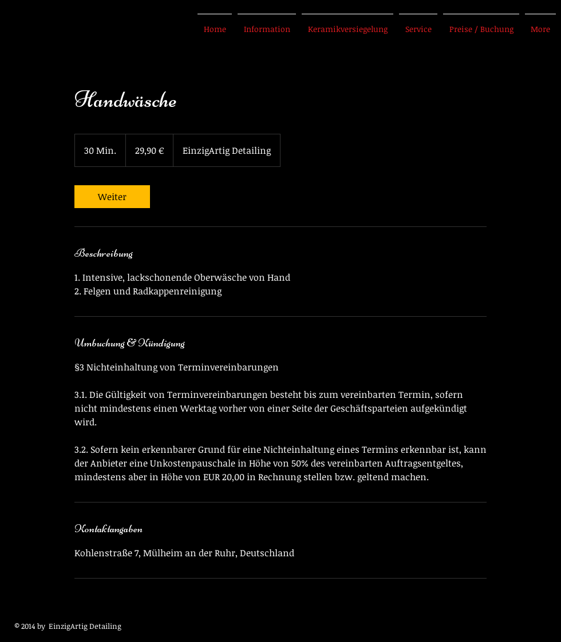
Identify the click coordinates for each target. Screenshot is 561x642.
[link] (112, 196)
